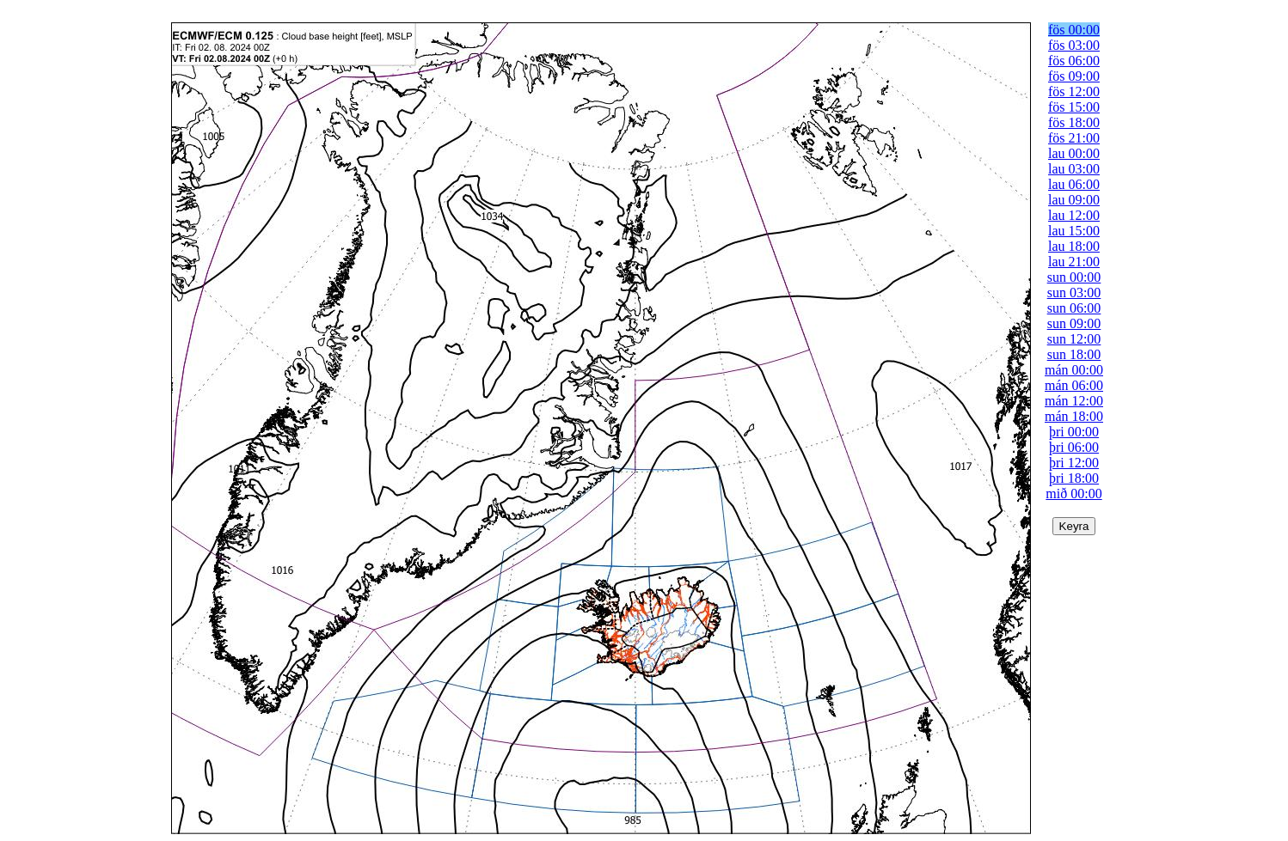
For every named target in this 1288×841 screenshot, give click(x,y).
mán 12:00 (1074, 400)
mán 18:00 (1074, 416)
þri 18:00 (1074, 478)
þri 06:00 (1074, 447)
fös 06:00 (1074, 60)
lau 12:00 (1074, 215)
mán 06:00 (1074, 385)
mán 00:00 (1074, 370)
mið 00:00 (1073, 493)
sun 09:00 (1074, 323)
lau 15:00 (1074, 230)
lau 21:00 (1074, 261)
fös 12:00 (1074, 91)
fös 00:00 (1074, 29)
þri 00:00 (1074, 431)
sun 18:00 (1074, 354)
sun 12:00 (1074, 339)
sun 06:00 (1074, 308)
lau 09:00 (1074, 199)
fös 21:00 (1074, 138)
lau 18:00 (1074, 246)
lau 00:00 (1074, 153)
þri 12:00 (1074, 462)
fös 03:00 (1074, 45)
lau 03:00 (1074, 168)
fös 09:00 (1074, 76)
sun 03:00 (1074, 292)
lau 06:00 (1074, 184)
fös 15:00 (1074, 107)
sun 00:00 (1074, 277)
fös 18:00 (1074, 122)
